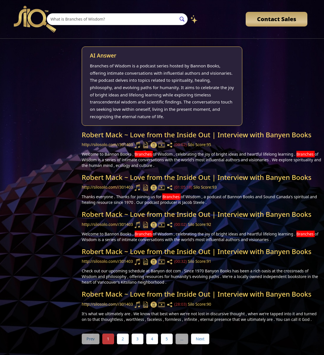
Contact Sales (276, 19)
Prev (90, 339)
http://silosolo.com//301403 (108, 144)
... (181, 339)
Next (200, 339)
